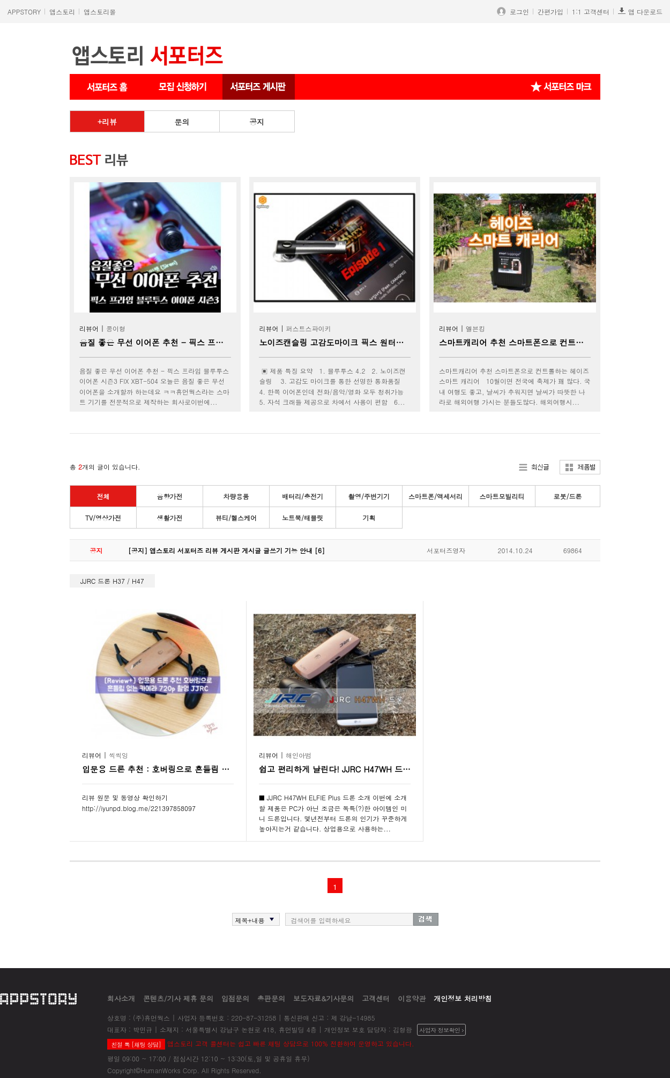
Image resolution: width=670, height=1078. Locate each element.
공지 (256, 121)
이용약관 (412, 998)
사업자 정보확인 (441, 1030)
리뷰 (109, 121)
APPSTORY (24, 11)
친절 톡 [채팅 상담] (136, 1044)
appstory (38, 998)
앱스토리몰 (100, 11)
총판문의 (271, 998)
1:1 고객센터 (590, 11)
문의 (181, 121)
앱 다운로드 (640, 11)
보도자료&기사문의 (323, 998)
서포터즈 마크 (561, 87)
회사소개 (121, 998)
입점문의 (235, 998)
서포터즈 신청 (183, 87)
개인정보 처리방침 (463, 998)
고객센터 (376, 998)
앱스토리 (62, 11)
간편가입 (550, 11)
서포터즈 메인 (107, 87)
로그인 (517, 11)
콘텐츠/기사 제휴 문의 (178, 998)
